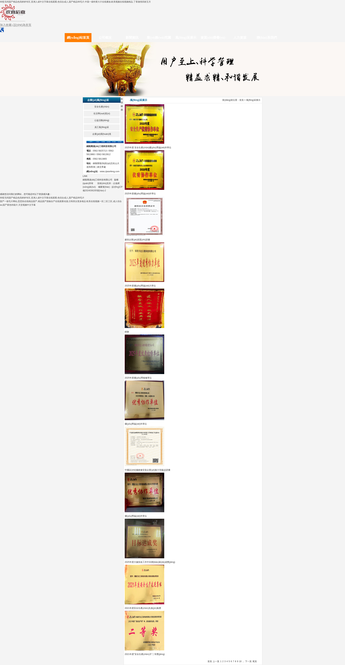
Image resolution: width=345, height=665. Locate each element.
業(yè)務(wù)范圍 (159, 37)
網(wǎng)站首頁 (78, 37)
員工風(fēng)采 (102, 127)
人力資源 (239, 37)
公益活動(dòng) (101, 120)
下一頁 (248, 661)
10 (240, 661)
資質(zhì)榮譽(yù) (213, 37)
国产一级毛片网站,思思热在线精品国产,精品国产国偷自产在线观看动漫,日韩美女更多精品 (43, 201)
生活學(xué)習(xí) (101, 113)
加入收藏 (6, 24)
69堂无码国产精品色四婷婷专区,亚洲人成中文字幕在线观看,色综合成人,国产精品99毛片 (42, 197)
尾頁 (254, 661)
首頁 (241, 100)
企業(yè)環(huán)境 (101, 134)
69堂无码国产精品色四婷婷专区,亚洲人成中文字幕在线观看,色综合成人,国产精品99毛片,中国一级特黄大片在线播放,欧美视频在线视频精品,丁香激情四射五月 (75, 2)
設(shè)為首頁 (22, 24)
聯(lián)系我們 (267, 37)
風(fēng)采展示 (185, 37)
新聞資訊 (132, 37)
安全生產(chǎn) (101, 106)
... (243, 661)
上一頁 (216, 661)
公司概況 (105, 37)
